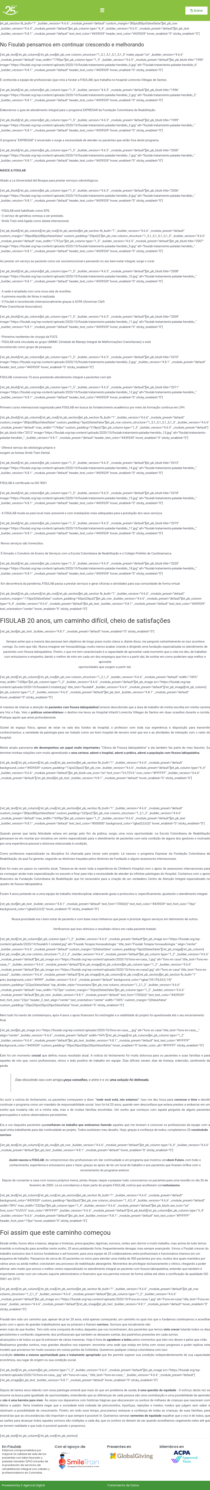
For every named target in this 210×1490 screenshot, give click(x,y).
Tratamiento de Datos (124, 1485)
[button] (102, 10)
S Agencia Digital (33, 1485)
